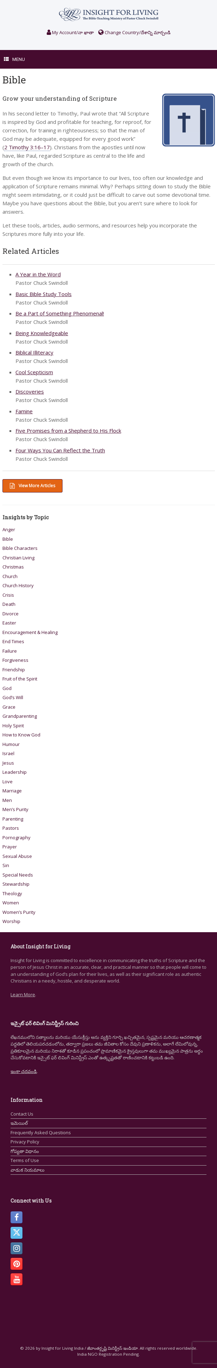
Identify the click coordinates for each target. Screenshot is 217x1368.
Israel (8, 753)
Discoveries (29, 391)
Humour (11, 744)
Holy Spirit (13, 725)
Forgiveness (15, 660)
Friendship (13, 669)
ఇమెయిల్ (19, 1123)
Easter (9, 623)
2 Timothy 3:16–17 (27, 147)
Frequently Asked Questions (41, 1132)
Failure (9, 651)
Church (10, 576)
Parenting (12, 819)
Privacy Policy (25, 1141)
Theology (12, 893)
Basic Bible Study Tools (43, 293)
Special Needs (17, 875)
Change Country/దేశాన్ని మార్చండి (134, 32)
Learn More (23, 994)
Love (7, 781)
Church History (18, 585)
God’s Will (12, 697)
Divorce (10, 613)
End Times (13, 641)
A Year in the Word (38, 274)
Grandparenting (19, 716)
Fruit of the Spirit (19, 679)
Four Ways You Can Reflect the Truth (60, 450)
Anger (8, 529)
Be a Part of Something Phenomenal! (59, 313)
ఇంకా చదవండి (24, 1071)
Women (10, 902)
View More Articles (32, 486)
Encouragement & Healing (30, 632)
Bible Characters (20, 548)
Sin (5, 865)
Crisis (8, 595)
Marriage (12, 790)
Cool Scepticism (34, 372)
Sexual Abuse (17, 856)
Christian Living (18, 557)
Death (8, 604)
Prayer (9, 846)
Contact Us (22, 1114)
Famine (24, 411)
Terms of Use (25, 1160)
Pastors (10, 828)
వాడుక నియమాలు (28, 1170)
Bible (7, 539)
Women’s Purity (18, 912)
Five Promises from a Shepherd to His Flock (68, 430)
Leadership (14, 772)
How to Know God (21, 735)
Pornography (16, 837)
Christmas (13, 567)
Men (7, 800)
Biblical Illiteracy (34, 352)
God (7, 688)
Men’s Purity (15, 809)
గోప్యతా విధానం (25, 1151)
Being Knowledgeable (41, 333)
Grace (8, 707)
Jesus (8, 763)
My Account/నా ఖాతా (70, 32)
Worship (11, 921)
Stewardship (15, 884)
